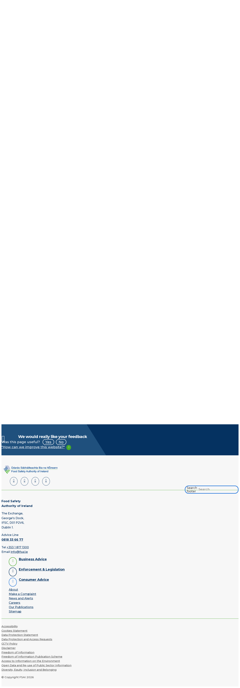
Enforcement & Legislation (42, 569)
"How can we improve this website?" (33, 447)
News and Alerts (21, 598)
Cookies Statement (14, 630)
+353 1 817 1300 (18, 547)
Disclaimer (8, 648)
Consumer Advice (34, 580)
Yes (48, 442)
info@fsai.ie (19, 552)
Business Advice (33, 559)
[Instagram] (46, 481)
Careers (14, 602)
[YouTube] (35, 481)
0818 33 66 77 (12, 539)
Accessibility (9, 626)
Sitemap (15, 611)
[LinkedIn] (14, 481)
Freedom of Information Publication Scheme (31, 656)
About (13, 589)
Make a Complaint (22, 594)
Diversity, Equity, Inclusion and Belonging (28, 669)
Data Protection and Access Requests (26, 639)
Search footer (192, 489)
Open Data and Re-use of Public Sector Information (36, 665)
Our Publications (21, 607)
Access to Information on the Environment (30, 661)
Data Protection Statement (19, 635)
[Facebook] (24, 481)
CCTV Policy (9, 643)
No (61, 442)
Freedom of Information (17, 652)
